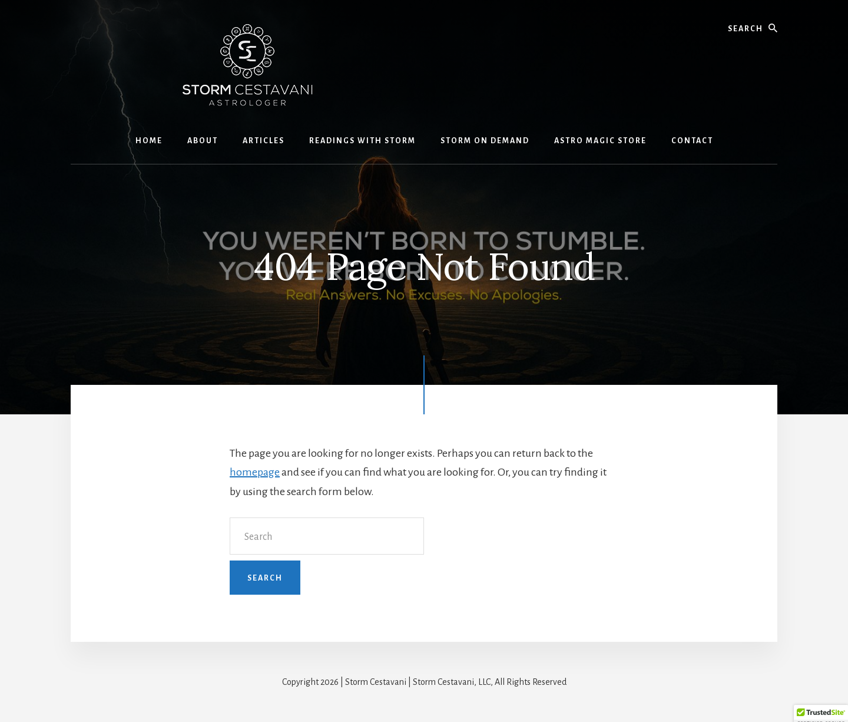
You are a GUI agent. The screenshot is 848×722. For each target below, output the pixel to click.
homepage (255, 472)
